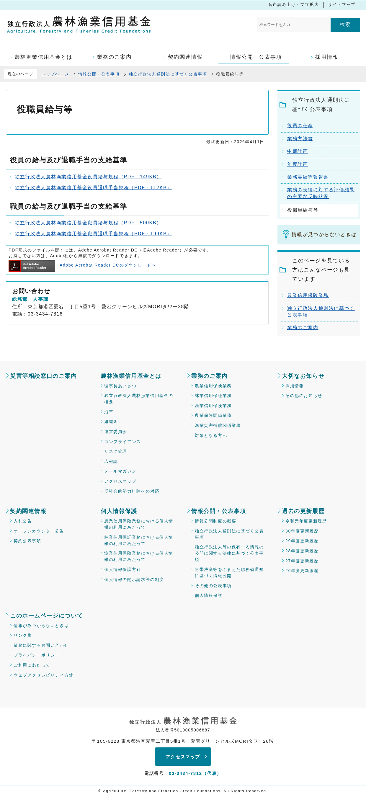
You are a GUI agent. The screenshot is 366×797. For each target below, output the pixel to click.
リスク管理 (115, 451)
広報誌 (111, 461)
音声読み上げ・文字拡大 (293, 4)
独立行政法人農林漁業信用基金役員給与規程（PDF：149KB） (88, 176)
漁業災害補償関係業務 (218, 425)
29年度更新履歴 (301, 540)
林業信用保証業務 (213, 395)
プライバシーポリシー (37, 655)
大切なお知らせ (303, 376)
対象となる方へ (211, 435)
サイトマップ (342, 4)
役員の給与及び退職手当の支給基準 (68, 160)
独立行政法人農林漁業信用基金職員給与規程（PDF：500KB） (88, 222)
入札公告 (23, 521)
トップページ (55, 74)
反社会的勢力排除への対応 (131, 491)
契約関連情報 (28, 511)
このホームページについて (46, 616)
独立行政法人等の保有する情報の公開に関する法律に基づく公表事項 (229, 553)
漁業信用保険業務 (213, 405)
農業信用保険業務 (308, 295)
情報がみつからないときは (41, 625)
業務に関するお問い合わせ (41, 645)
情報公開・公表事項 (99, 74)
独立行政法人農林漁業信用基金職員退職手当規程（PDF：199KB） (93, 233)
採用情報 (294, 385)
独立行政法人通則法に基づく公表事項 (168, 74)
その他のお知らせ (303, 395)
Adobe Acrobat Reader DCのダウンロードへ (82, 265)
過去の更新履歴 (303, 511)
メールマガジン (120, 471)
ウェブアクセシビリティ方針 (43, 675)
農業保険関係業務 (213, 415)
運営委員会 (115, 431)
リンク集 (23, 635)
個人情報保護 (119, 511)
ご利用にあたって (32, 665)
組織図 (111, 421)
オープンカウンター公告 (39, 531)
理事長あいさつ (120, 385)
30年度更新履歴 (301, 531)
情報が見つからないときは (324, 234)
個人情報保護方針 (122, 569)
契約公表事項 (27, 540)
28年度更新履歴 (301, 550)
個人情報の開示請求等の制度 (134, 579)
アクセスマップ (120, 481)
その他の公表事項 (213, 585)
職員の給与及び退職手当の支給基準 (68, 206)
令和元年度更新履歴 (306, 521)
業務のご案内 (302, 327)
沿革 (108, 411)
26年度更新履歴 (301, 570)
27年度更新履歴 (301, 560)
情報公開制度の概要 (215, 521)
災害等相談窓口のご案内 (43, 376)
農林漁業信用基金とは (131, 376)
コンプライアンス (122, 441)
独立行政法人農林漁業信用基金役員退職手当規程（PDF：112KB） (93, 187)
